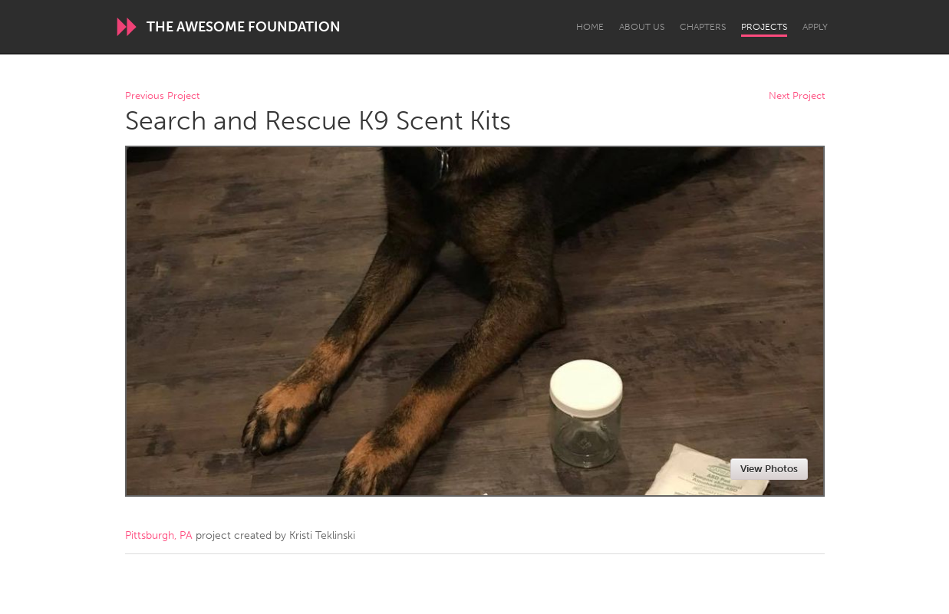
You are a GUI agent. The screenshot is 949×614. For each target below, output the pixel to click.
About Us (641, 26)
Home (590, 26)
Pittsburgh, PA (159, 535)
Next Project (797, 96)
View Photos (769, 468)
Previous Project (162, 96)
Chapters (703, 26)
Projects (764, 26)
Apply (815, 26)
